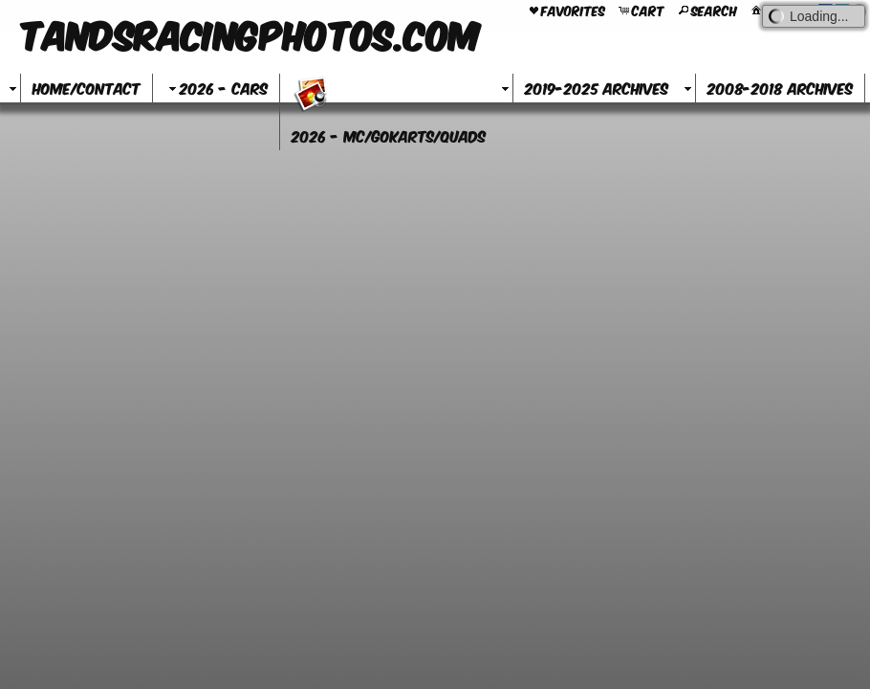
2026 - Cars (216, 88)
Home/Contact (87, 88)
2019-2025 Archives (596, 88)
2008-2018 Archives (780, 88)
